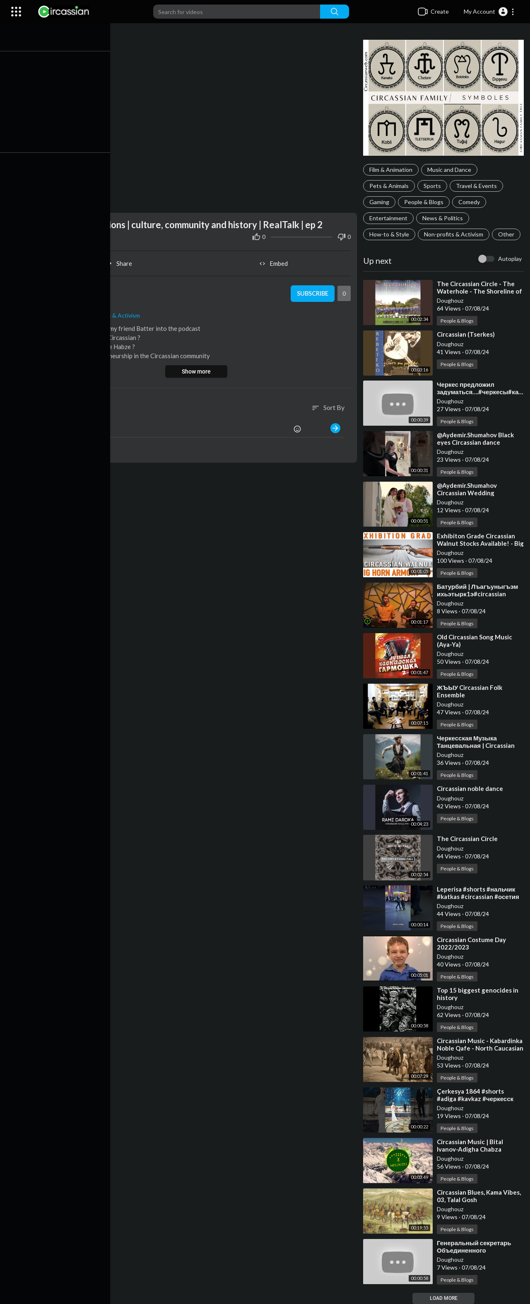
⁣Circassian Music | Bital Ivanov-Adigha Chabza (471, 1145)
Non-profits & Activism (454, 234)
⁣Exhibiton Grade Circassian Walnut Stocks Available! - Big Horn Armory (477, 543)
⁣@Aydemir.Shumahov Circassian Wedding (468, 489)
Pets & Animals (390, 185)
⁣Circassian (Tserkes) (467, 334)
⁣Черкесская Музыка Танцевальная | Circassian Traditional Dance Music (477, 745)
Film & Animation (392, 169)
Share (122, 261)
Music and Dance (450, 169)
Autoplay (510, 258)
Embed (275, 261)
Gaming (380, 201)
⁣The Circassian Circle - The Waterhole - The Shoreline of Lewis (480, 291)
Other (507, 234)
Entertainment (390, 218)
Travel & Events (477, 185)
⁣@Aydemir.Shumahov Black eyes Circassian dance (476, 438)
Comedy (470, 201)
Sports (433, 185)
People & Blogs (425, 201)
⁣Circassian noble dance (471, 788)
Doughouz (451, 300)
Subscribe (312, 292)
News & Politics (444, 218)
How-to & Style (390, 234)
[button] (489, 11)
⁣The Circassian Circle (468, 838)
